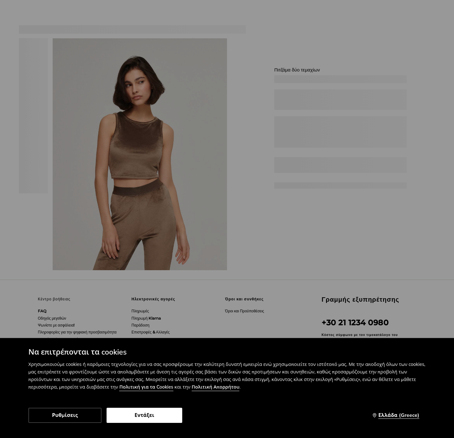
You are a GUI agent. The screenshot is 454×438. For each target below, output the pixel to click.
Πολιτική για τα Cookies (146, 387)
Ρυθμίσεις (65, 415)
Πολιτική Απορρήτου (216, 387)
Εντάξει (144, 415)
